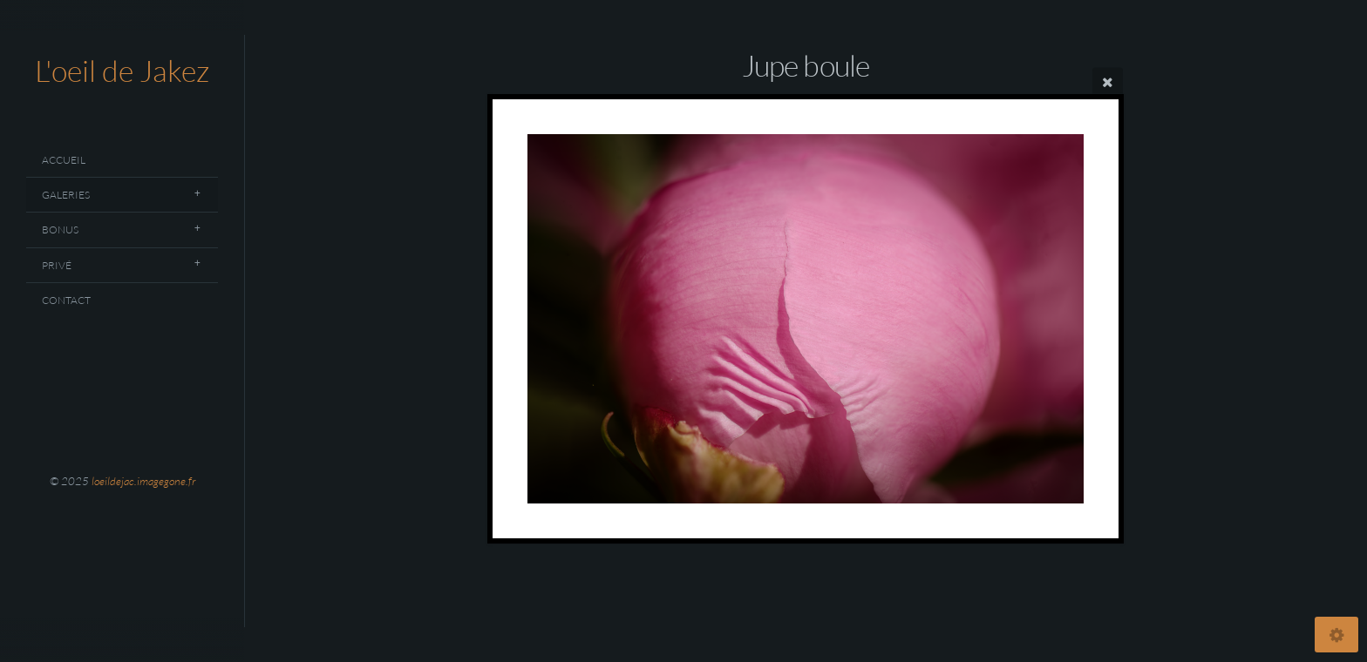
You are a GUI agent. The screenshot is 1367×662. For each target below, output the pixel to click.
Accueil (63, 159)
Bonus (60, 229)
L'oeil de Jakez (122, 70)
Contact (66, 300)
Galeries (66, 194)
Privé (56, 265)
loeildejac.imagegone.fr (143, 481)
